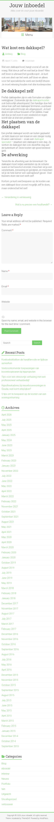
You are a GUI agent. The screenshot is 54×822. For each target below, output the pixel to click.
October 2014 (9, 741)
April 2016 (7, 669)
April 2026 (7, 414)
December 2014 (10, 736)
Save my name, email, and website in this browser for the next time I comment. (27, 322)
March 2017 (8, 623)
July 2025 (6, 419)
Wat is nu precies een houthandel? (33, 204)
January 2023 (8, 465)
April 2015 (7, 715)
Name (5, 271)
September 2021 (10, 516)
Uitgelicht (6, 794)
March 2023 (8, 455)
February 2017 (9, 629)
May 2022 (7, 486)
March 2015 (8, 720)
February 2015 (9, 725)
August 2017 (8, 613)
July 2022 (6, 476)
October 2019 (9, 562)
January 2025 (8, 435)
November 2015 (10, 680)
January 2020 (8, 557)
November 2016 (10, 639)
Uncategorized (9, 799)
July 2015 (6, 700)
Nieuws (5, 778)
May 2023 (7, 450)
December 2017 (10, 603)
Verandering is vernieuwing (16, 197)
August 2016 (8, 654)
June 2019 (7, 578)
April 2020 (7, 542)
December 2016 (10, 634)
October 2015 (9, 685)
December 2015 (10, 674)
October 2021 (9, 511)
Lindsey (9, 54)
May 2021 (7, 527)
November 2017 (10, 608)
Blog (23, 54)
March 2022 (8, 496)
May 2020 (7, 537)
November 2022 (10, 470)
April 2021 (7, 532)
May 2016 (7, 664)
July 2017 (6, 618)
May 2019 (7, 583)
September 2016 (10, 649)
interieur (6, 773)
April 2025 (7, 430)
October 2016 (9, 644)
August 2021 (8, 521)
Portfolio (6, 784)
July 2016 (6, 659)
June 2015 (7, 705)
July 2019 (6, 572)
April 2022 (7, 491)
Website (6, 301)
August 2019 (8, 567)
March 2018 (8, 588)
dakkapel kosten (41, 100)
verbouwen (7, 804)
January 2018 (8, 598)
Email (5, 286)
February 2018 (9, 593)
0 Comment (28, 61)
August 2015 (8, 695)
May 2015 (7, 710)
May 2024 (7, 440)
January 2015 (8, 731)
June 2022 (7, 481)
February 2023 (9, 460)
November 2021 (10, 506)
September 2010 (10, 746)
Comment (7, 230)
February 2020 (9, 552)
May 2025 (7, 425)
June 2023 (7, 445)
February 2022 (9, 501)
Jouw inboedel (27, 5)
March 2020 (8, 547)
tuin (3, 789)
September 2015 (10, 690)
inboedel (6, 768)
